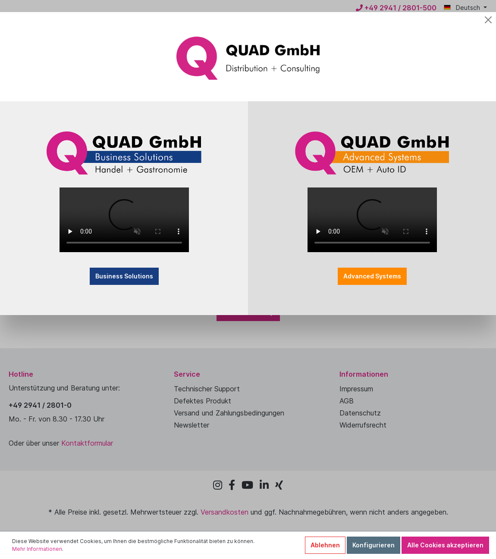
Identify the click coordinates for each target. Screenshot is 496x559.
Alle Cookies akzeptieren (445, 545)
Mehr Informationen (37, 549)
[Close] (348, 14)
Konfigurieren (373, 545)
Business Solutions (197, 234)
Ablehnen (325, 545)
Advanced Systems (298, 234)
